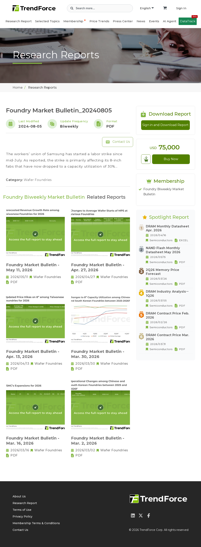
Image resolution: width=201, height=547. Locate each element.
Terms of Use (22, 510)
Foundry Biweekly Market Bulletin (163, 191)
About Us (19, 496)
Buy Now (171, 159)
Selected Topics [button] (47, 21)
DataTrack (188, 20)
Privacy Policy (22, 516)
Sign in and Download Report (165, 125)
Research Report (18, 21)
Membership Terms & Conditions (36, 523)
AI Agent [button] (169, 21)
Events (154, 21)
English (147, 8)
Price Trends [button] (99, 21)
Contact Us (117, 142)
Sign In (181, 8)
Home (18, 87)
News (141, 21)
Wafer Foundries (38, 180)
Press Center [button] (123, 21)
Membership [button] (73, 21)
